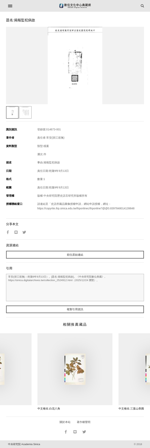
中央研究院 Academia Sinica (24, 444)
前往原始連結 (75, 254)
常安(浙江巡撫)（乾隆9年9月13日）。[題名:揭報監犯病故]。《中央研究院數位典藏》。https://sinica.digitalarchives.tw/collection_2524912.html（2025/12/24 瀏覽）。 (75, 287)
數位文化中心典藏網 (75, 6)
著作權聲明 (83, 422)
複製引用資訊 (75, 309)
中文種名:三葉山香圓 (131, 408)
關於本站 (65, 422)
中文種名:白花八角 (49, 408)
